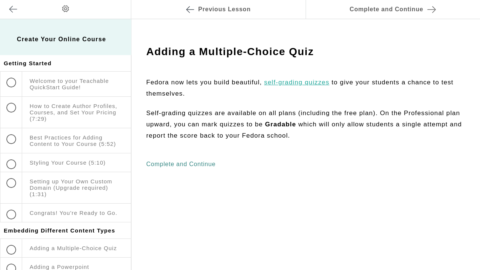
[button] (118, 4)
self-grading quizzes (296, 82)
